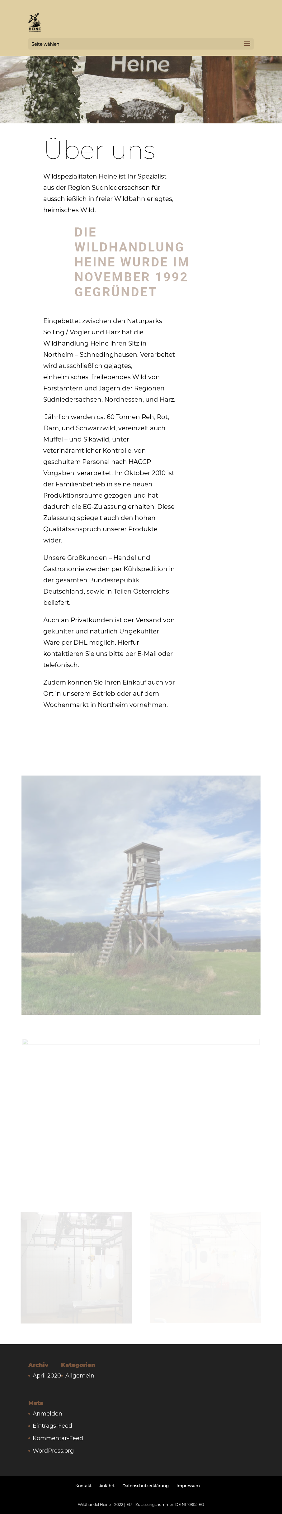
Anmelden (47, 1413)
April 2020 (47, 1375)
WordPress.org (53, 1450)
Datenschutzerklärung (145, 1485)
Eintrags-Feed (52, 1425)
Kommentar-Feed (58, 1438)
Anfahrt (107, 1485)
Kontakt (83, 1485)
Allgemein (79, 1375)
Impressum (188, 1485)
